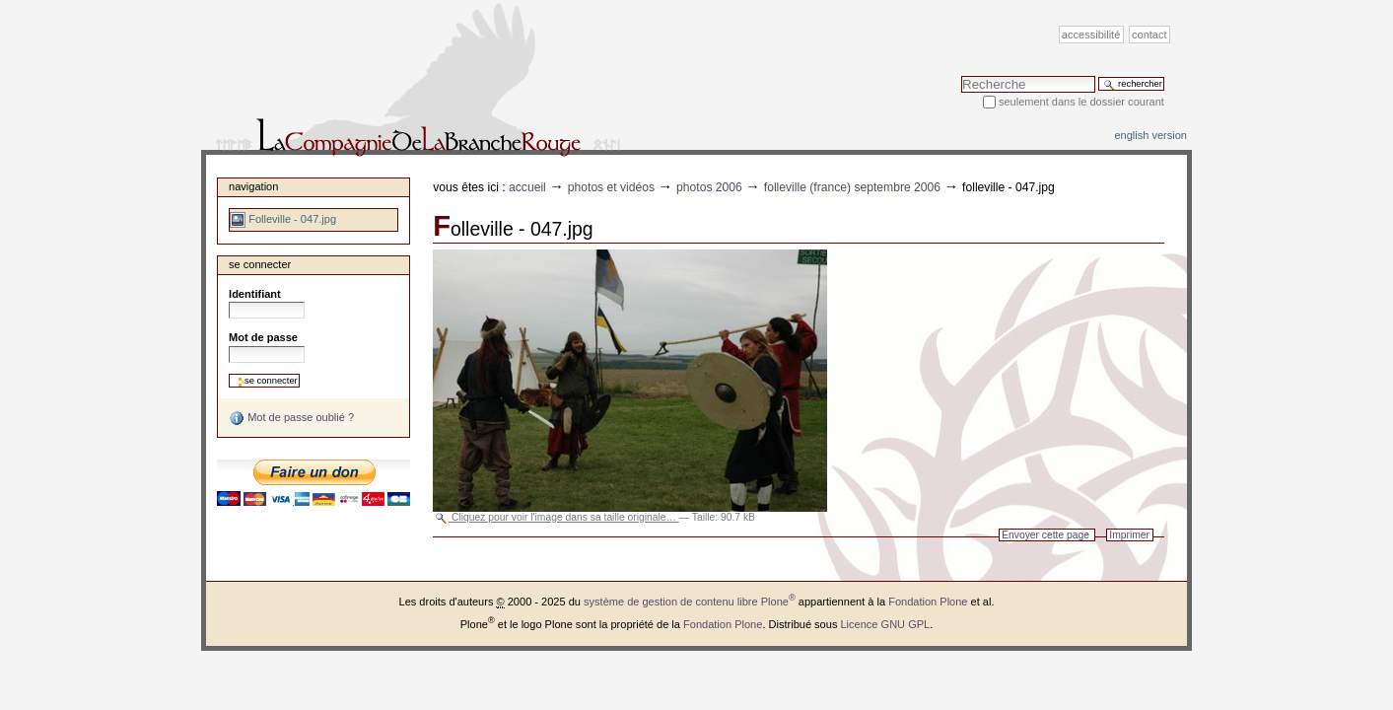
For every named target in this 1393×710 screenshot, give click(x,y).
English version (1150, 135)
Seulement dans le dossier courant (1081, 101)
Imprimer (1129, 535)
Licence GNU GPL (885, 624)
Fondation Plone (927, 601)
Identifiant (255, 294)
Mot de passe (263, 337)
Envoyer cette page (1045, 535)
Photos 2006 (709, 187)
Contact (1149, 34)
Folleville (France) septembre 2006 (852, 187)
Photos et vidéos (611, 187)
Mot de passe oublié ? (291, 418)
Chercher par (960, 75)
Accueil (527, 187)
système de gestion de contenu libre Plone (690, 601)
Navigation (253, 186)
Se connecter (260, 264)
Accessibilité (1091, 34)
